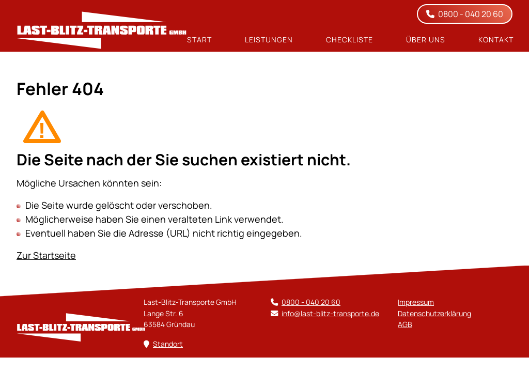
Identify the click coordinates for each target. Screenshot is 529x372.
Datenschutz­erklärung (434, 313)
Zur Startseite (46, 255)
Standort (168, 344)
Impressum (416, 302)
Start (199, 39)
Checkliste (349, 39)
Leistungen (269, 39)
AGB (405, 324)
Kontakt (496, 39)
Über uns (425, 39)
